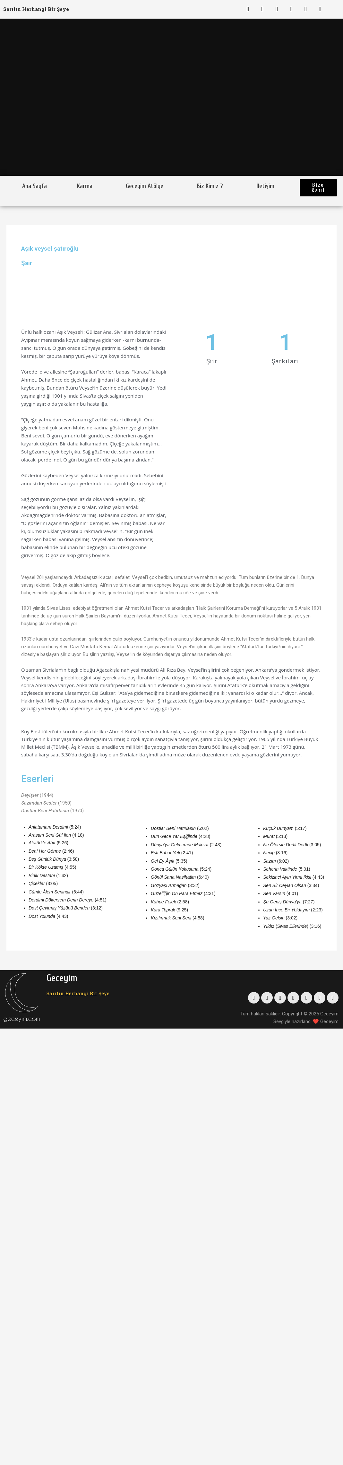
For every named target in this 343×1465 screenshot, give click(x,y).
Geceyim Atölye (144, 186)
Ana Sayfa (34, 186)
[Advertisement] (225, 432)
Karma (84, 186)
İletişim (265, 186)
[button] (318, 187)
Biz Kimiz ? (210, 186)
